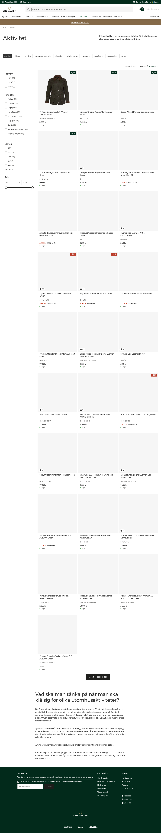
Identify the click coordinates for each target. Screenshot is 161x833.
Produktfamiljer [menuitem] (69, 16)
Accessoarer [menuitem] (42, 16)
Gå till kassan (152, 9)
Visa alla (8, 169)
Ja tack (49, 786)
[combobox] (154, 66)
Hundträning (112, 56)
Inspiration (154, 16)
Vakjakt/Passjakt (72, 56)
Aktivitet (12, 27)
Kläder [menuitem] (29, 16)
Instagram (128, 799)
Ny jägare (86, 56)
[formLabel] (79, 9)
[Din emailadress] (30, 786)
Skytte (123, 56)
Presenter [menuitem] (107, 16)
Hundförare (98, 56)
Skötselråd (101, 788)
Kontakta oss (146, 2)
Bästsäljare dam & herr (80, 22)
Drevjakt (27, 56)
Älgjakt (18, 56)
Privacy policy (127, 788)
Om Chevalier (102, 778)
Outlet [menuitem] (118, 16)
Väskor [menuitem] (55, 16)
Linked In (128, 803)
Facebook (128, 796)
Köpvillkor (126, 781)
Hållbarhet (101, 785)
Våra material (102, 792)
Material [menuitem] (96, 16)
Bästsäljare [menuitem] (17, 16)
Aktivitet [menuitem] (84, 16)
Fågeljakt (58, 56)
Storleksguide (102, 795)
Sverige (155, 2)
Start (6, 27)
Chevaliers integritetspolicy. (72, 781)
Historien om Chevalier (106, 781)
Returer (125, 785)
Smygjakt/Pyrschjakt (43, 56)
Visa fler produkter (98, 677)
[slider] (6, 187)
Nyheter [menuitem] (6, 16)
